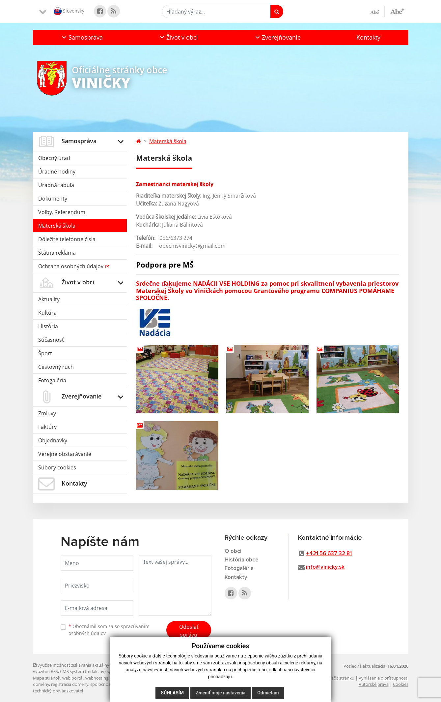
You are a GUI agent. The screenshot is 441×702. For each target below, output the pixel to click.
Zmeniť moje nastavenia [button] (220, 692)
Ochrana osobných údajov (71, 266)
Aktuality (49, 299)
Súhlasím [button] (172, 692)
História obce (242, 560)
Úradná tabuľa (56, 185)
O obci (233, 551)
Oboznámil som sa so (109, 629)
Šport (45, 353)
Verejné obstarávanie (64, 454)
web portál (72, 678)
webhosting (96, 678)
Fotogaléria (52, 380)
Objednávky (52, 440)
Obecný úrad (54, 158)
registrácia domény (69, 684)
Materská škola (56, 225)
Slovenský (69, 11)
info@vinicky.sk (325, 567)
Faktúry (47, 427)
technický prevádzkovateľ (58, 691)
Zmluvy (47, 413)
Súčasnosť (51, 339)
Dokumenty (52, 198)
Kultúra (47, 312)
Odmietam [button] (268, 692)
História (48, 326)
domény (41, 684)
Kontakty (368, 37)
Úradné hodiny (56, 171)
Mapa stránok (46, 678)
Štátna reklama (57, 252)
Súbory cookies (57, 467)
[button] (82, 37)
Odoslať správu (189, 630)
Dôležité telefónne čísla (67, 239)
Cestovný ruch (56, 366)
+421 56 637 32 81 (329, 554)
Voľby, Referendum (61, 212)
